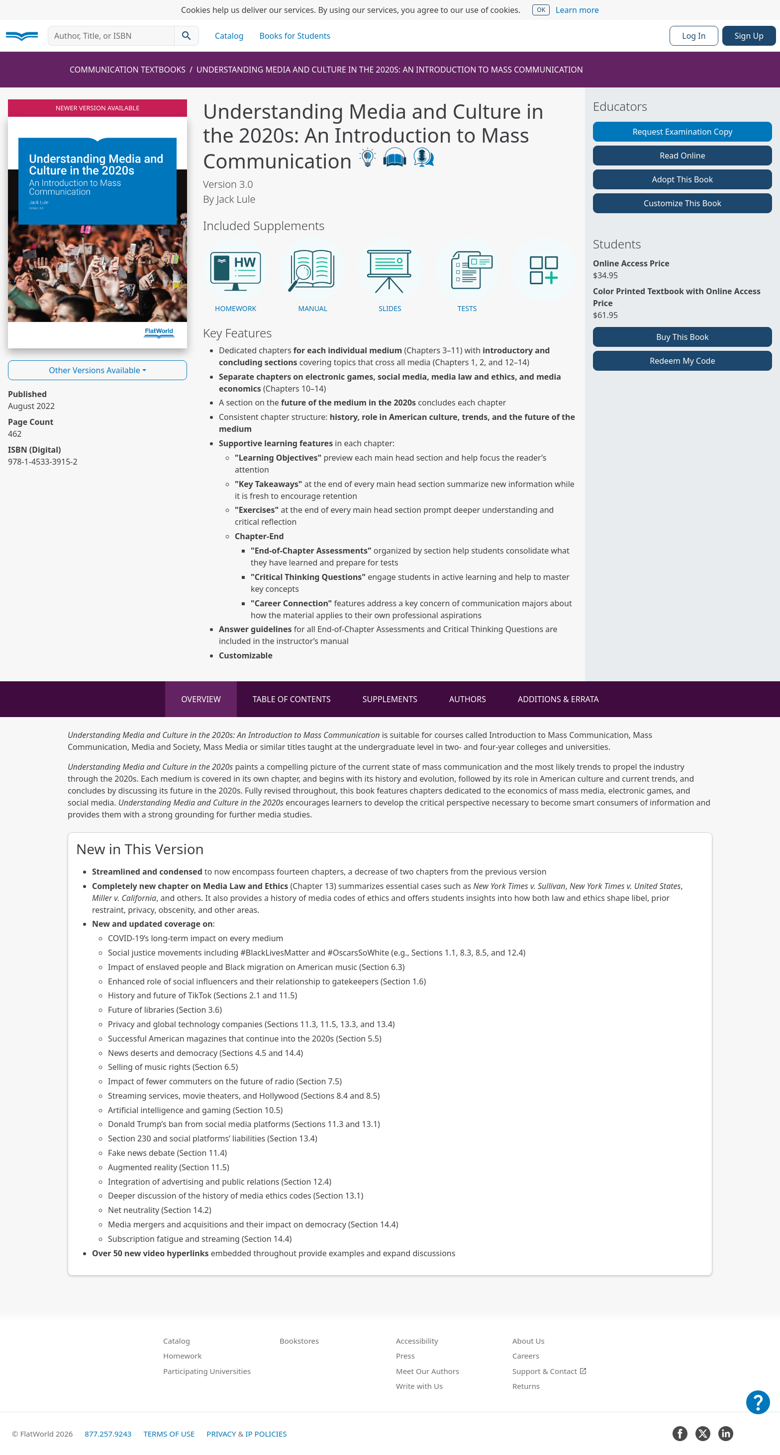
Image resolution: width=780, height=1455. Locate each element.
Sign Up (749, 35)
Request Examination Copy (683, 131)
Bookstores (299, 1341)
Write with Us (419, 1386)
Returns (526, 1386)
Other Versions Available (94, 370)
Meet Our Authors (427, 1371)
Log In (693, 35)
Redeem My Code (682, 360)
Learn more (577, 9)
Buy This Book (682, 336)
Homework (182, 1356)
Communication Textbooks (128, 69)
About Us (528, 1341)
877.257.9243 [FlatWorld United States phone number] (108, 1434)
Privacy (221, 1434)
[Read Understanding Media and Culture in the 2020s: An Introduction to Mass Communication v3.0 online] (97, 223)
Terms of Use (169, 1434)
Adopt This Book (682, 179)
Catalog (229, 35)
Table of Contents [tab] (292, 699)
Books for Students (295, 35)
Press (405, 1356)
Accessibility (417, 1341)
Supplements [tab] (390, 699)
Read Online (682, 155)
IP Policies (266, 1434)
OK (541, 9)
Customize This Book (682, 203)
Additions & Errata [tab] (558, 699)
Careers (525, 1356)
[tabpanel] (390, 1002)
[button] (235, 275)
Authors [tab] (467, 699)
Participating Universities (207, 1371)
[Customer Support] (758, 1409)
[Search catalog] (186, 36)
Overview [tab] (201, 699)
